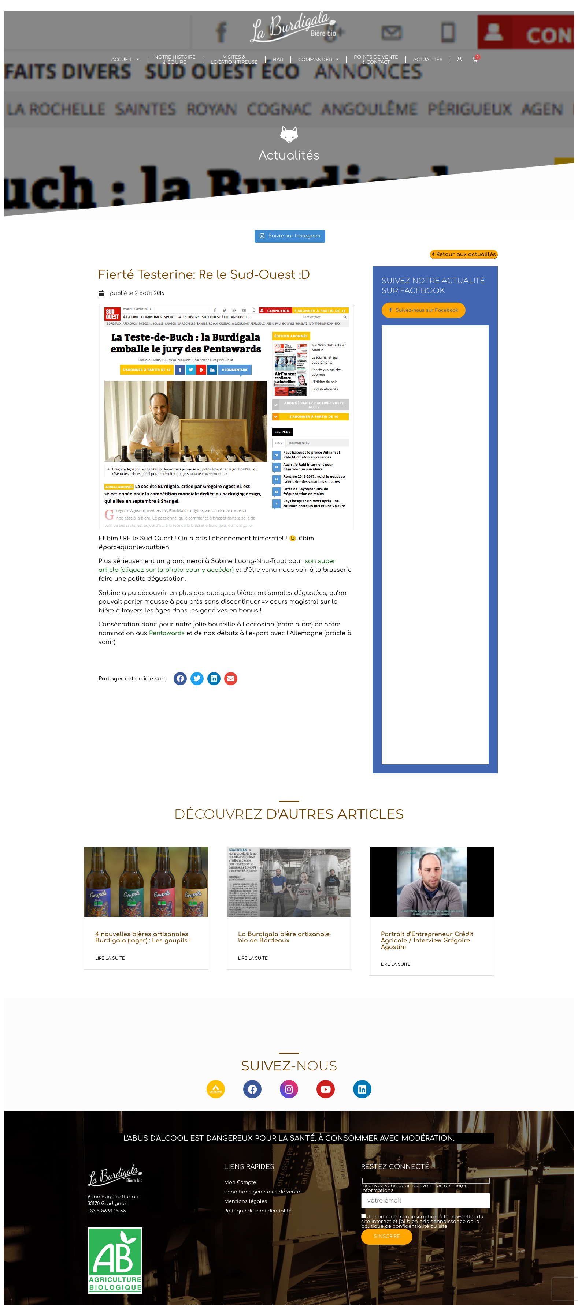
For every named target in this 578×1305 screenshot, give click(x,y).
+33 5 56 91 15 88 (107, 1212)
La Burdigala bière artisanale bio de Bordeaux (284, 938)
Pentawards (167, 633)
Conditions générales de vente (262, 1193)
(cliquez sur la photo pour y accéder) (176, 570)
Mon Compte (240, 1183)
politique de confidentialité (395, 1227)
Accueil (125, 59)
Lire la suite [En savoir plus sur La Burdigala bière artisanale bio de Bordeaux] (253, 959)
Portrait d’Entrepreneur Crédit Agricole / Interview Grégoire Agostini (427, 942)
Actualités (427, 59)
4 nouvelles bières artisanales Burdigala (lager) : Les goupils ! (143, 938)
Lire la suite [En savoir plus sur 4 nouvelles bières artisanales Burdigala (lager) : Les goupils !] (110, 959)
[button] (180, 678)
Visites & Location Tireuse (234, 59)
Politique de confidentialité (258, 1212)
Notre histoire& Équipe (175, 59)
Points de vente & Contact (376, 59)
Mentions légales (245, 1202)
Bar (278, 59)
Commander (318, 59)
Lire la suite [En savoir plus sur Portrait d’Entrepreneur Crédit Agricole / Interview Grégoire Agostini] (396, 966)
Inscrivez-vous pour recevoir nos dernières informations (425, 1195)
